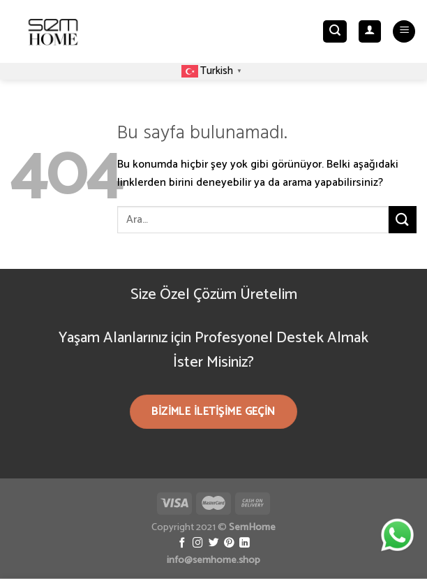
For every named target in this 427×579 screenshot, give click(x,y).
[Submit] (403, 219)
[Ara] (335, 31)
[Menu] (404, 31)
